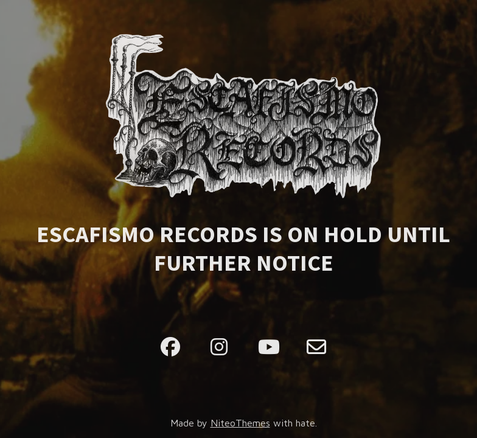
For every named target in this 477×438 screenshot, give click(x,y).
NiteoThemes (240, 422)
